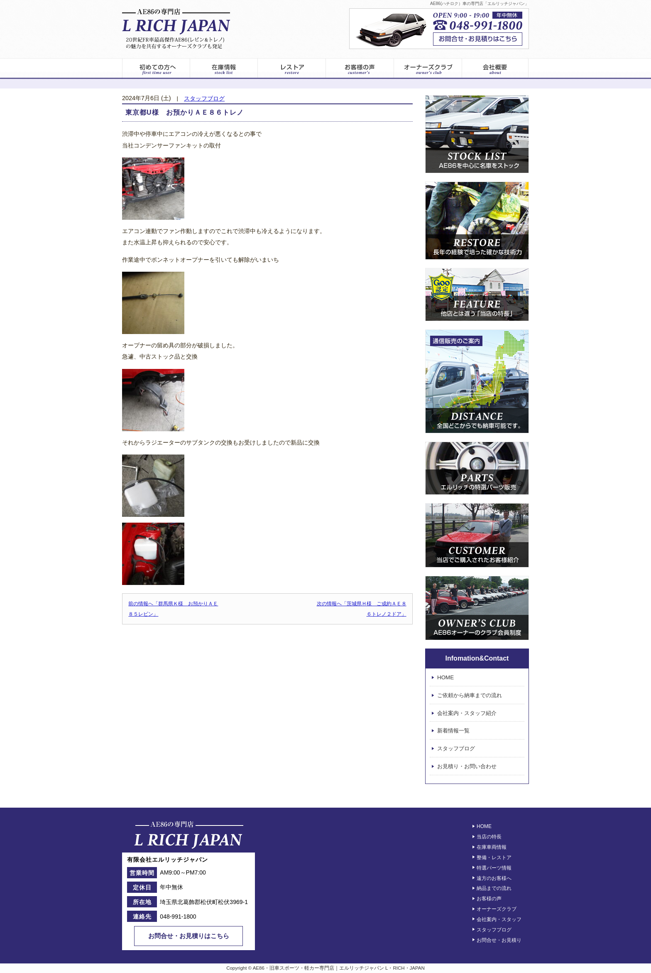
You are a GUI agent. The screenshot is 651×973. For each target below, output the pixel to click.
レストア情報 (292, 68)
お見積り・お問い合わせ (467, 766)
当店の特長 (489, 837)
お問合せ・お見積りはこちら (188, 935)
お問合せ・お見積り (499, 940)
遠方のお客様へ (494, 878)
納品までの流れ (494, 888)
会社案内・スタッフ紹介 (467, 713)
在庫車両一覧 (224, 68)
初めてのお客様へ (156, 68)
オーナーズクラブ (428, 68)
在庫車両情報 (492, 847)
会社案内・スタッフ (499, 919)
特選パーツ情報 (494, 868)
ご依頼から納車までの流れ (469, 695)
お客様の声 (360, 68)
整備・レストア (494, 857)
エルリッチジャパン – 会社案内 (495, 68)
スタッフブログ (204, 99)
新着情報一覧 (453, 731)
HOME (445, 677)
